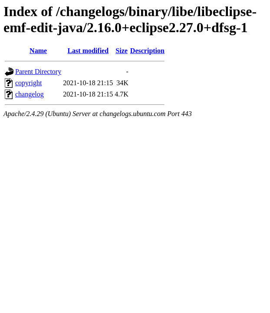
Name (38, 50)
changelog (29, 94)
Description (147, 50)
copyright (28, 83)
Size (121, 50)
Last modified (88, 50)
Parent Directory (38, 71)
